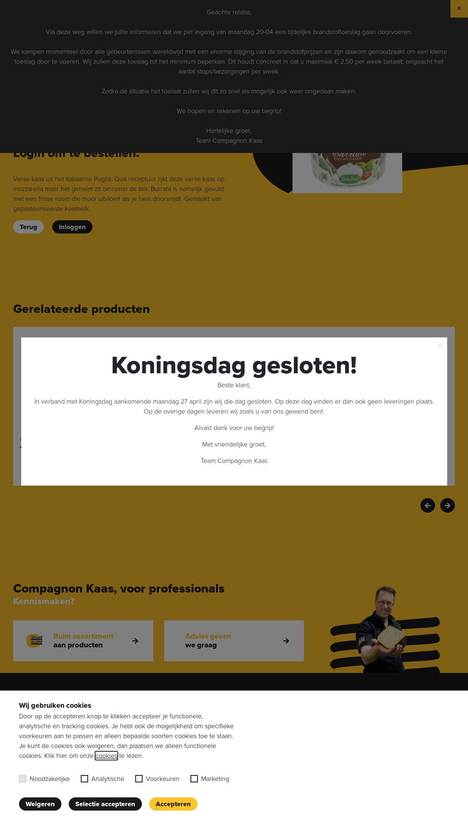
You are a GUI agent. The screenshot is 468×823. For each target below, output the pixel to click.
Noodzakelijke (44, 779)
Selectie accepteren (105, 804)
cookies (106, 756)
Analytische (102, 779)
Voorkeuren (157, 779)
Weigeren (40, 804)
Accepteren (173, 804)
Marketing (209, 779)
